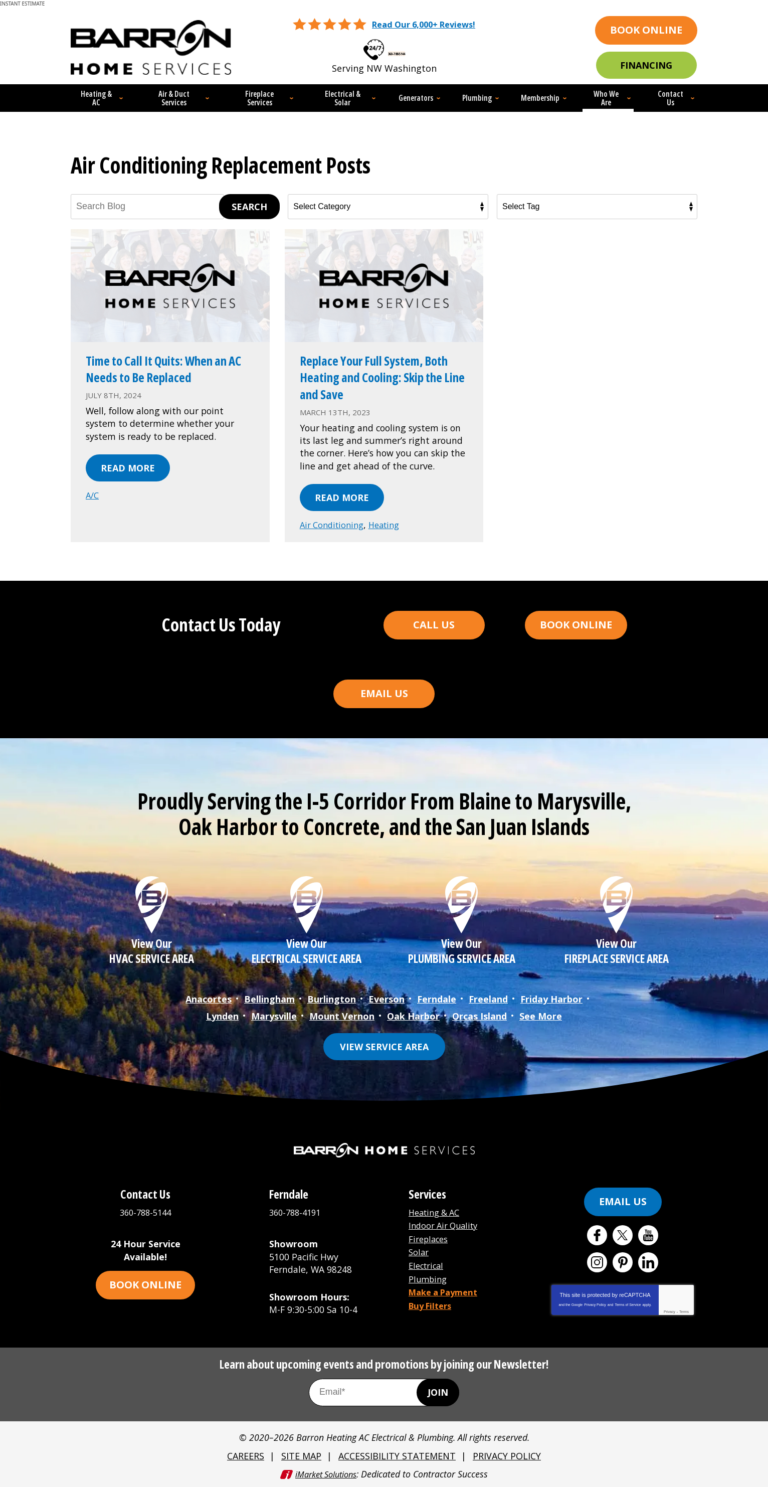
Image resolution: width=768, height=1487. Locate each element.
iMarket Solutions (325, 1473)
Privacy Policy (595, 1305)
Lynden (222, 1017)
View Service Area (384, 1047)
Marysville (274, 1017)
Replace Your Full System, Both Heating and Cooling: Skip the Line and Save (377, 378)
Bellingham (269, 1002)
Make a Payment (447, 1289)
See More (540, 1017)
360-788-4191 (297, 1213)
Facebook (597, 1236)
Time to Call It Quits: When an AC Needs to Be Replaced (166, 370)
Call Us (434, 625)
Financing (646, 65)
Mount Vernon (341, 1017)
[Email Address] (384, 1392)
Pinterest (623, 1263)
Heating (392, 527)
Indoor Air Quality (447, 1226)
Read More (128, 469)
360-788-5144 (396, 47)
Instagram (597, 1263)
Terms (684, 1312)
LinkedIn (648, 1263)
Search (249, 208)
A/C (93, 496)
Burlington (331, 1002)
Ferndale (436, 1002)
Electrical (428, 1263)
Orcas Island (479, 1017)
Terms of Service (628, 1305)
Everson (386, 1002)
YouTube (648, 1236)
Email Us (384, 694)
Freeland (488, 1002)
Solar (420, 1251)
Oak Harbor (413, 1017)
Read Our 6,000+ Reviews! (424, 24)
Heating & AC (437, 1213)
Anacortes (208, 1002)
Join (438, 1393)
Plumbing (429, 1276)
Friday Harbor (551, 1002)
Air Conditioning (335, 527)
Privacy (669, 1312)
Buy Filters (433, 1301)
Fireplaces (431, 1238)
